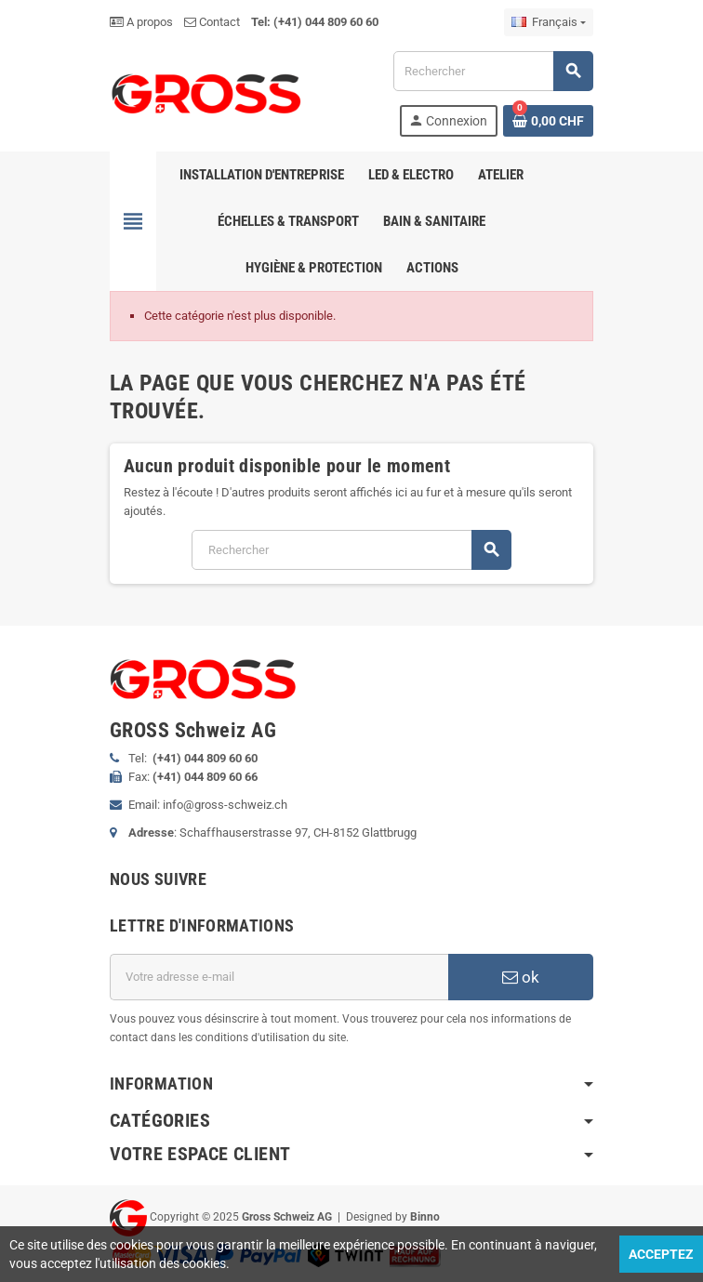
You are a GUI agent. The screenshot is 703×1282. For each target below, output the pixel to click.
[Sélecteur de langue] (548, 22)
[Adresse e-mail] (279, 977)
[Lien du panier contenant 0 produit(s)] (548, 121)
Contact (212, 22)
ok (520, 977)
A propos (141, 22)
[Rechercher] (492, 71)
